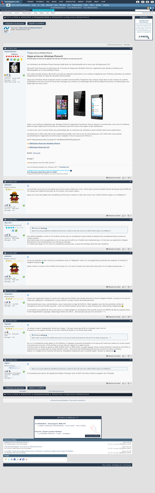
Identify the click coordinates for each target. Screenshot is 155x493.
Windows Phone (57, 17)
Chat (61, 2)
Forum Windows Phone (74, 8)
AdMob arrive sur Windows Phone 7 (16, 443)
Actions (17, 12)
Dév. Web (62, 5)
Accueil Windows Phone (58, 8)
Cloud (34, 5)
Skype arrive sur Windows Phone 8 (30, 28)
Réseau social (26, 12)
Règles (53, 12)
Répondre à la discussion (14, 23)
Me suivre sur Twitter (50, 172)
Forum (9, 17)
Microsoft (49, 5)
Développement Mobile (41, 17)
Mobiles (98, 5)
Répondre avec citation (113, 178)
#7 (130, 360)
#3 (130, 219)
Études (89, 2)
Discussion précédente (60, 400)
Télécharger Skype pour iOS (39, 147)
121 (18, 82)
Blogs (54, 2)
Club (103, 2)
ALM (42, 5)
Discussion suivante (76, 400)
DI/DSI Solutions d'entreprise (20, 5)
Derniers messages (6, 12)
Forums (30, 2)
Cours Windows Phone (90, 8)
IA (38, 5)
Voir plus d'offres (92, 436)
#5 (130, 291)
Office (92, 5)
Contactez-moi (64, 167)
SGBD (86, 5)
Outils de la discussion (114, 45)
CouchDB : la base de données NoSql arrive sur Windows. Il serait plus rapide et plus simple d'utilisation (38, 451)
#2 (130, 181)
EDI (69, 5)
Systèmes (106, 5)
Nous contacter (106, 465)
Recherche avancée (147, 12)
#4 (130, 253)
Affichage (127, 45)
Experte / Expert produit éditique (48, 431)
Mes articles (38, 172)
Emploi (80, 2)
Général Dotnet (26, 17)
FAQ (47, 2)
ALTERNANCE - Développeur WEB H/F (50, 423)
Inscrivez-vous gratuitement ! (43, 10)
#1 (130, 48)
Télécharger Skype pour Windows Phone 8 (44, 144)
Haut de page (127, 465)
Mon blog (30, 172)
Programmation (77, 5)
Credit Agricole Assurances (51, 426)
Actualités (22, 391)
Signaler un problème (36, 23)
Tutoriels (40, 2)
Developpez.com (117, 465)
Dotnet (16, 17)
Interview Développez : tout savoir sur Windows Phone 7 (23, 447)
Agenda (41, 12)
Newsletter (70, 2)
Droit (96, 2)
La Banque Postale (47, 433)
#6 (130, 320)
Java (56, 5)
